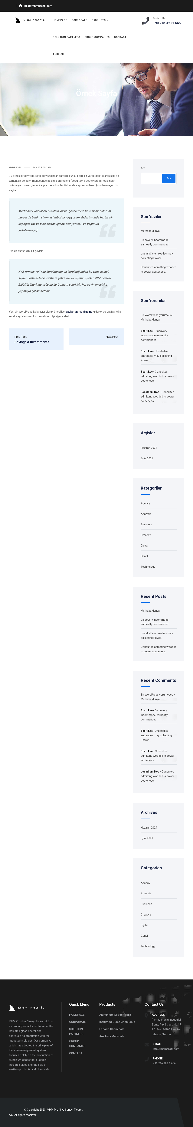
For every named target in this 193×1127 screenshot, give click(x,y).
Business (146, 524)
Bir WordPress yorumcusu (157, 315)
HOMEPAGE (60, 20)
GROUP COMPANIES (97, 37)
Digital (144, 545)
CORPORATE (79, 20)
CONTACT (120, 37)
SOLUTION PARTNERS (66, 37)
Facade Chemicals (111, 1029)
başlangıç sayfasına (79, 311)
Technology (148, 566)
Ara (143, 168)
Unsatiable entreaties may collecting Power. (156, 356)
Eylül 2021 (147, 458)
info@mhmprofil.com (166, 1049)
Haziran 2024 (149, 448)
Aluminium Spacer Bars (115, 1014)
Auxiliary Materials (111, 1036)
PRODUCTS (99, 20)
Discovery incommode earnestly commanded (154, 335)
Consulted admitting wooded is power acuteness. (157, 376)
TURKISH (58, 54)
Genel (144, 556)
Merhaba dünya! (150, 231)
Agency (145, 503)
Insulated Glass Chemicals (117, 1022)
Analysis (146, 514)
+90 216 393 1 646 (164, 1063)
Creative (146, 535)
